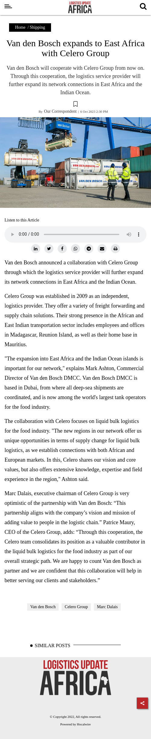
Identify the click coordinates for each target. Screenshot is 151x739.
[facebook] (62, 248)
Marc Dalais (107, 607)
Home (20, 27)
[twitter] (48, 248)
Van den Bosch (43, 607)
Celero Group (76, 607)
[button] (75, 104)
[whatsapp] (75, 248)
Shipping (37, 27)
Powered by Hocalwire (75, 724)
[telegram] (88, 248)
